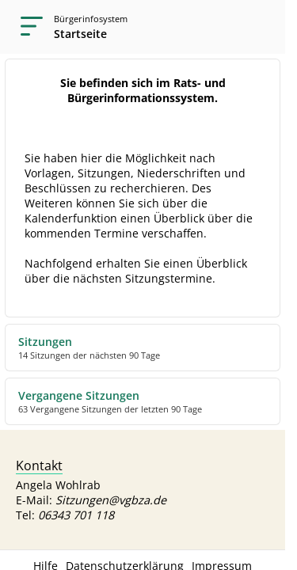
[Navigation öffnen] (27, 27)
